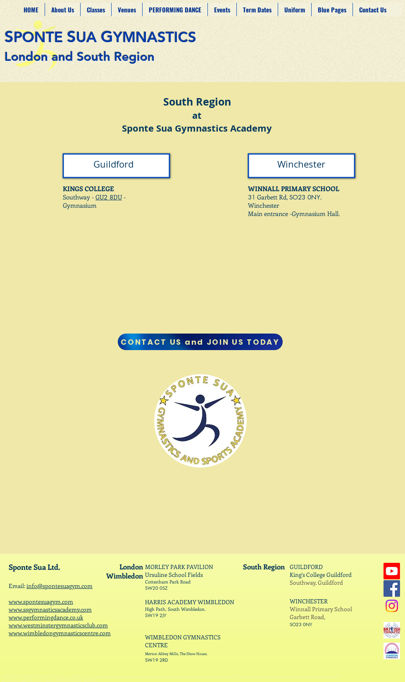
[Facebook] (392, 588)
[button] (127, 9)
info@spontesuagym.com (59, 586)
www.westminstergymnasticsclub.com (58, 625)
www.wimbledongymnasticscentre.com (60, 633)
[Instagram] (392, 606)
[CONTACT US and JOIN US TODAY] (200, 342)
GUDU (108, 197)
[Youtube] (392, 571)
